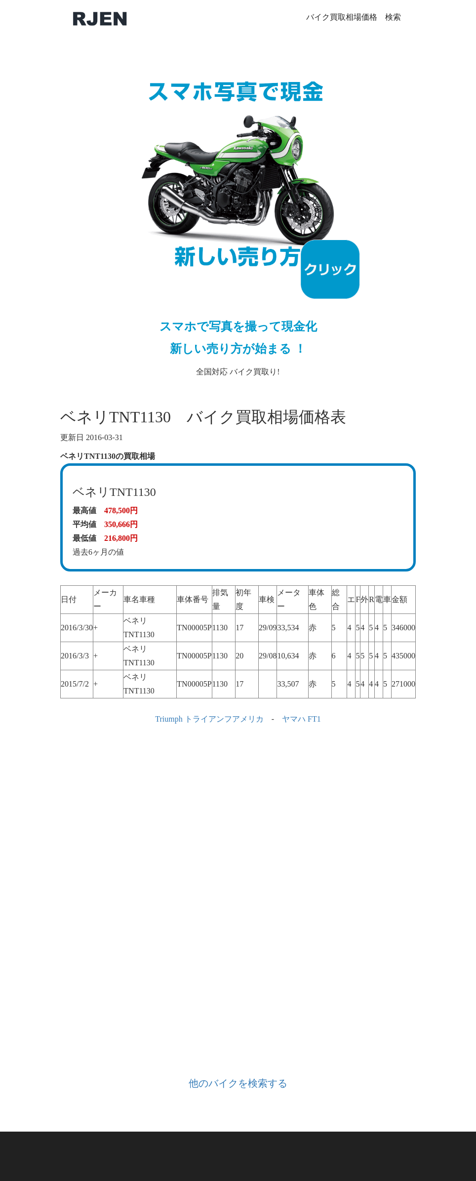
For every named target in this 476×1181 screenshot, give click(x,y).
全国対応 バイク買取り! (238, 215)
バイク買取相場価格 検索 (353, 17)
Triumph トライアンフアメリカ (209, 719)
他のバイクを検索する (238, 1083)
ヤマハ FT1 (301, 719)
